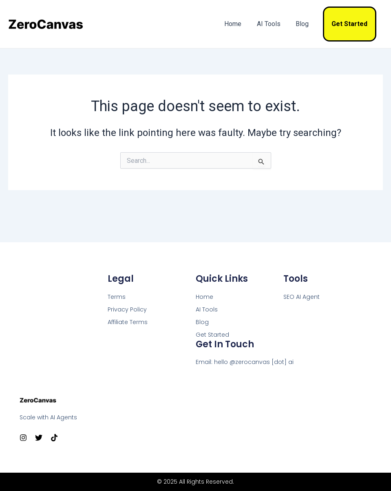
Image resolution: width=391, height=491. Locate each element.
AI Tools (274, 24)
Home (240, 24)
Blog (305, 24)
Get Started (351, 24)
